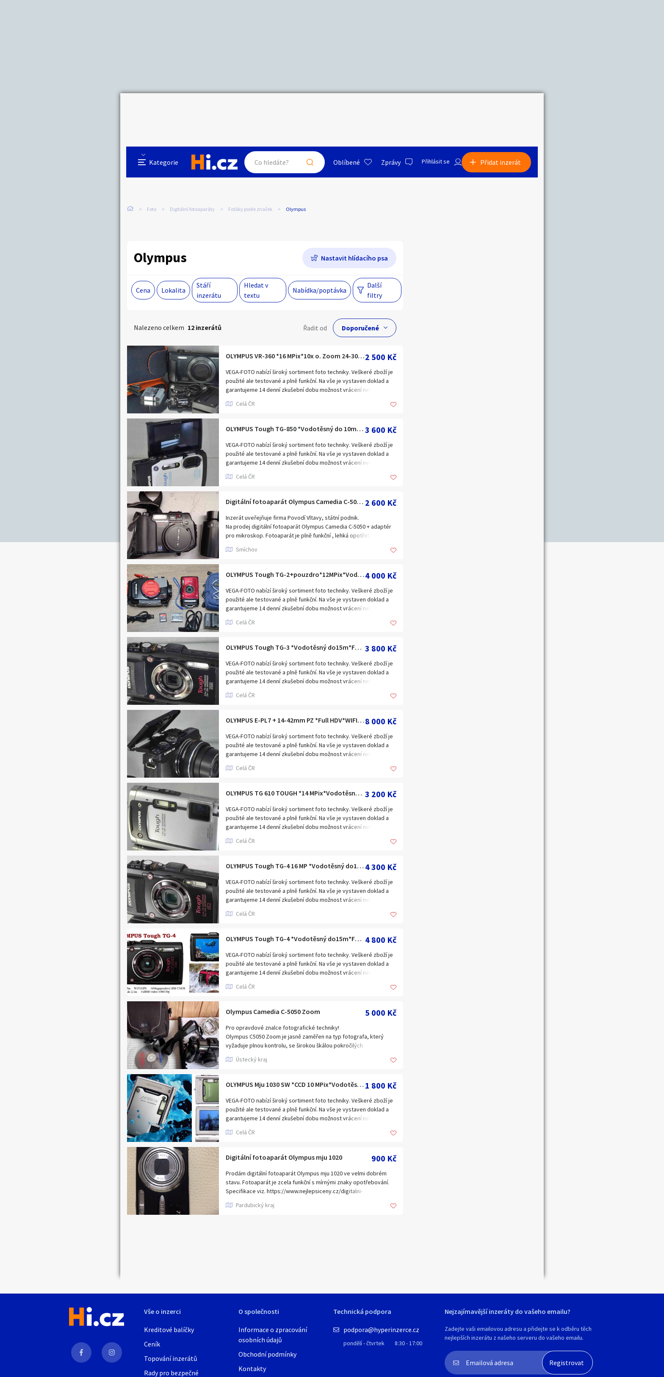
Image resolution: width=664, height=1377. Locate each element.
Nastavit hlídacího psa (354, 242)
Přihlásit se (429, 112)
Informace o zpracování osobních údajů (272, 1334)
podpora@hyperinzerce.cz (381, 1329)
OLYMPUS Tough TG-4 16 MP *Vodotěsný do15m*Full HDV (295, 851)
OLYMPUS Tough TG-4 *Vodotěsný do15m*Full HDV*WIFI (295, 924)
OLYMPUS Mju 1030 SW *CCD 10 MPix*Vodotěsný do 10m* (295, 1069)
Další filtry (374, 274)
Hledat (301, 112)
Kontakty (252, 1368)
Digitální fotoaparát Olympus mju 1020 (296, 1142)
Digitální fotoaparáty (192, 178)
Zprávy (382, 112)
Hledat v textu (256, 274)
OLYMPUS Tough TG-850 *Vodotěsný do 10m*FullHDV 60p (295, 414)
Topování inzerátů (170, 1358)
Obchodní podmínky (267, 1354)
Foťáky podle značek (250, 178)
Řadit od (315, 312)
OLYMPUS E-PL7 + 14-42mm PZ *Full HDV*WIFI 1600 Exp (295, 705)
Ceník (152, 1344)
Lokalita (173, 274)
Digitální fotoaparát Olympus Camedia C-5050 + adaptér (295, 487)
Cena (143, 274)
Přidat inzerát (506, 112)
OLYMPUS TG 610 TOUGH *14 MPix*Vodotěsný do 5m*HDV (295, 778)
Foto (151, 178)
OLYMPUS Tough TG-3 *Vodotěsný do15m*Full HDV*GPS (295, 632)
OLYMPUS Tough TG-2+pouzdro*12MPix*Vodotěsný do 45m (295, 559)
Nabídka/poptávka (319, 274)
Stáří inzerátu (208, 274)
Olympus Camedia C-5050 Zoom (283, 997)
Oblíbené (338, 112)
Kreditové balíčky (169, 1329)
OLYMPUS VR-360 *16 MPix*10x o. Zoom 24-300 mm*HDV (295, 341)
